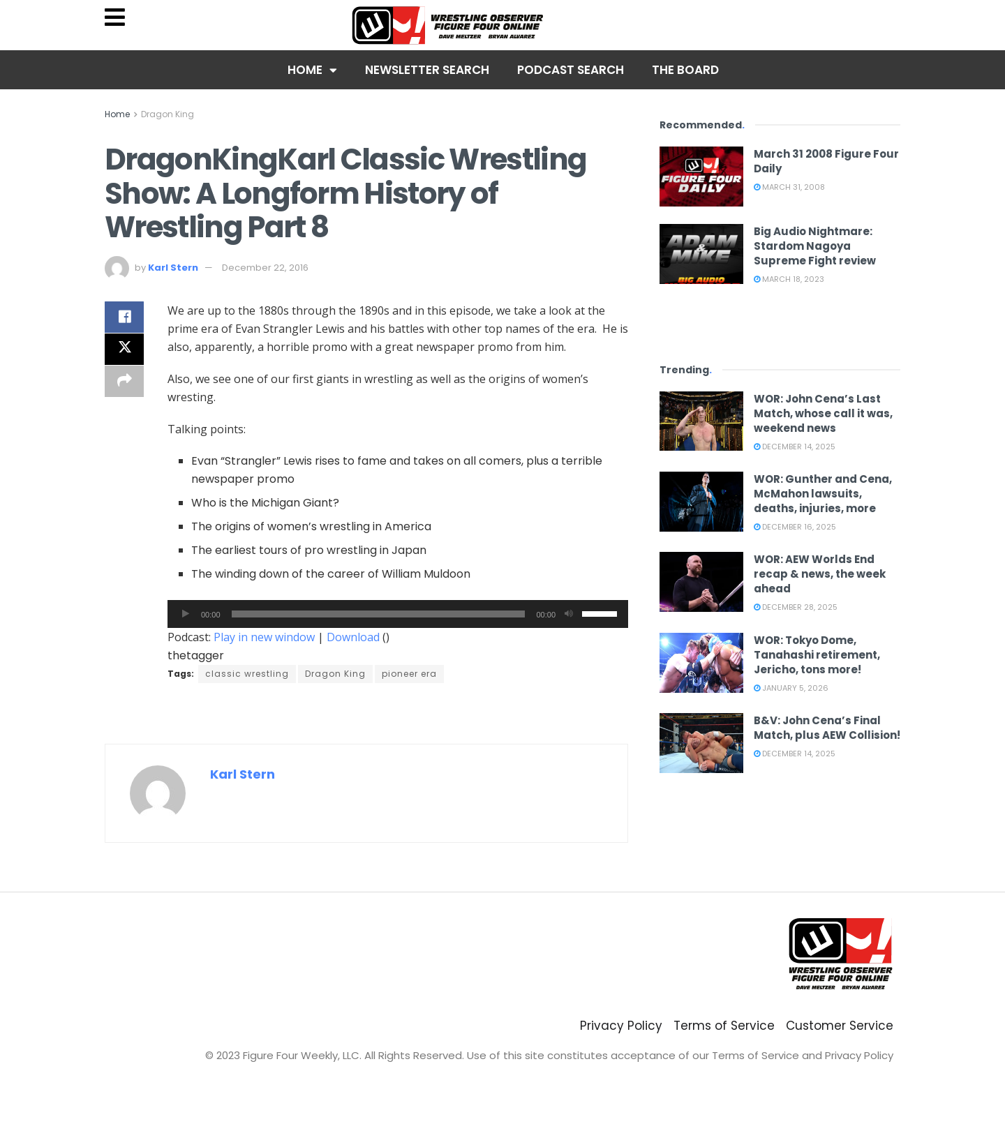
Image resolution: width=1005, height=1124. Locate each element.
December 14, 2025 (794, 446)
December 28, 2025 (796, 607)
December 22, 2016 (265, 267)
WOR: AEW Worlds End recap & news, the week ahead (820, 574)
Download (353, 637)
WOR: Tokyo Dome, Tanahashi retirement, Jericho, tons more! (817, 655)
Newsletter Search (427, 69)
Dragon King (167, 114)
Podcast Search (570, 69)
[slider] (379, 613)
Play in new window (264, 637)
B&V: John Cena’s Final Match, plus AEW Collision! (827, 727)
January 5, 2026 (791, 688)
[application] (398, 614)
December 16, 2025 (795, 526)
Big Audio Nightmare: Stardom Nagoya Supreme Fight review (815, 246)
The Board (685, 69)
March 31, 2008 (789, 187)
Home (312, 70)
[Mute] (569, 614)
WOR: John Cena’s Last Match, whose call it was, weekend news (823, 413)
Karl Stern (173, 267)
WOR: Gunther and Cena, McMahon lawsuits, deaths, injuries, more (823, 494)
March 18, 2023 (789, 279)
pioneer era (409, 674)
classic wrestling (247, 674)
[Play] (186, 614)
